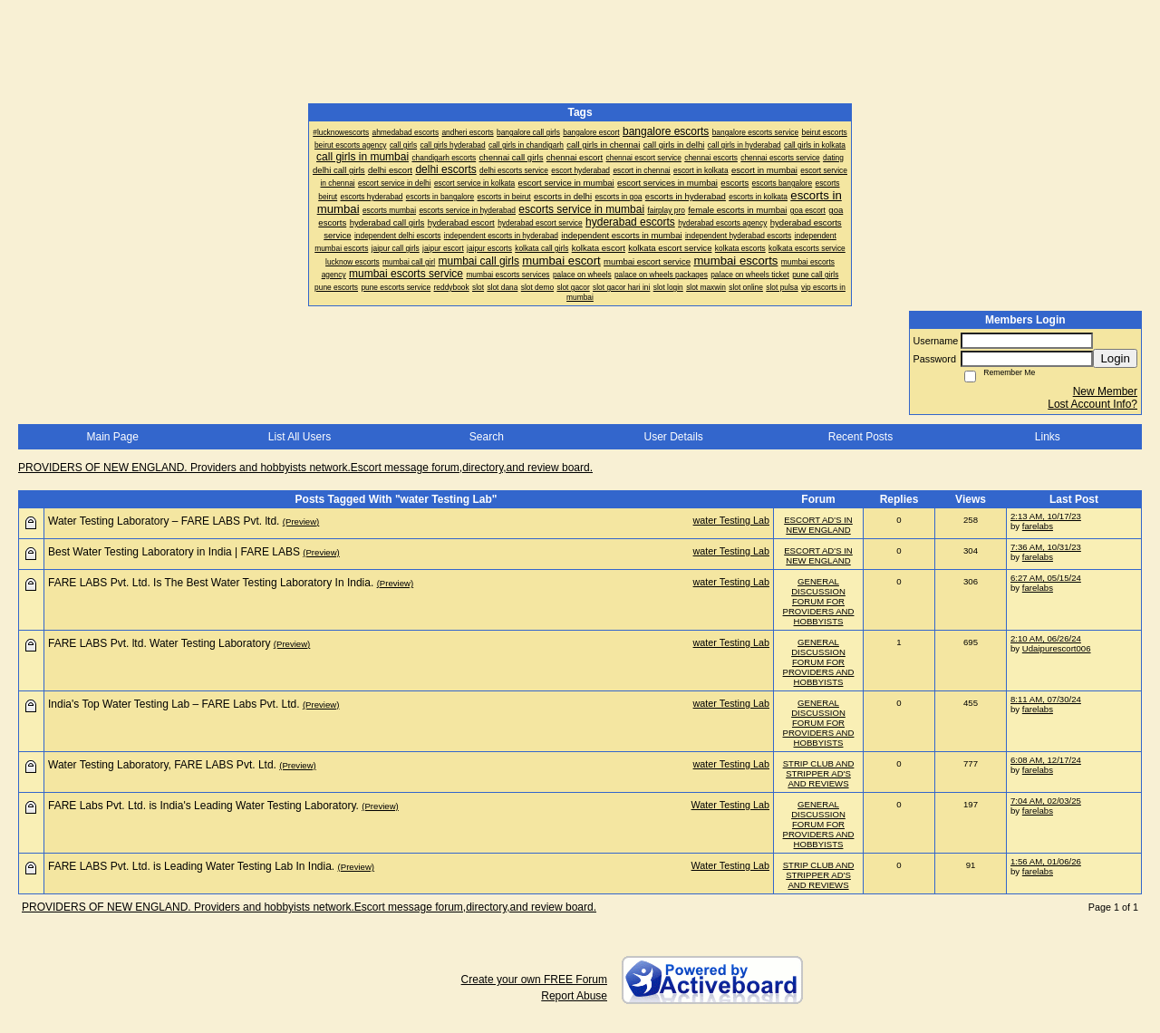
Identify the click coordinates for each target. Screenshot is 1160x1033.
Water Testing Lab (730, 804)
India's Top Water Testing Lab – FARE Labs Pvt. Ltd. (174, 704)
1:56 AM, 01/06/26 (1045, 861)
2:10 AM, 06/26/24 (1045, 638)
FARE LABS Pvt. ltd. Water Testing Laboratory (159, 643)
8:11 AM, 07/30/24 (1045, 699)
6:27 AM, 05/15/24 (1045, 578)
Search (486, 436)
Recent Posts (860, 436)
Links (1047, 436)
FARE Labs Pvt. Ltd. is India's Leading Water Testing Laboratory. (203, 805)
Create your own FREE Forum (534, 979)
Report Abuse (574, 996)
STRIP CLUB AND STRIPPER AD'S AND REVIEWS (819, 773)
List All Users (299, 436)
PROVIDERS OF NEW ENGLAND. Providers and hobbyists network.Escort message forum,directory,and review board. (305, 467)
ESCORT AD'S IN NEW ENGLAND (818, 525)
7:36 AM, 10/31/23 (1045, 547)
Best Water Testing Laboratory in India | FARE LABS (174, 551)
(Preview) (301, 521)
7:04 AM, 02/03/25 (1045, 801)
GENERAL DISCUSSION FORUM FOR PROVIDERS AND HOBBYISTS (819, 601)
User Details (672, 436)
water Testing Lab (731, 520)
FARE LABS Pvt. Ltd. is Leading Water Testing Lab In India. (191, 866)
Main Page (112, 436)
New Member (1105, 391)
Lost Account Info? (1092, 404)
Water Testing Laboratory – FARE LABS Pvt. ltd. (163, 521)
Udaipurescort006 (1056, 648)
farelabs (1037, 526)
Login (1115, 358)
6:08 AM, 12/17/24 (1045, 760)
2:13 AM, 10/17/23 (1045, 516)
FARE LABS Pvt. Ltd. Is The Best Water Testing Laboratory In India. (210, 582)
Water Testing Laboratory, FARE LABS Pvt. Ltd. (162, 764)
